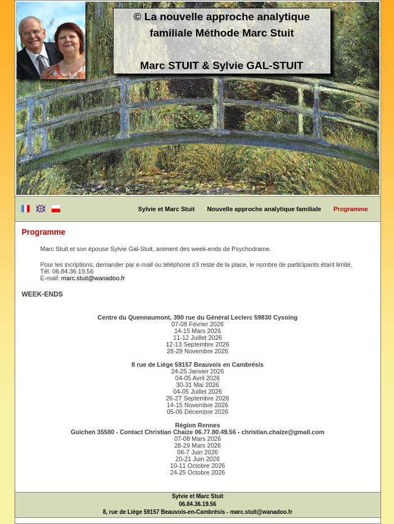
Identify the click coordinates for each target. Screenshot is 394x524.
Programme (350, 209)
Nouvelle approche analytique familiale (264, 209)
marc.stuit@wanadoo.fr (93, 278)
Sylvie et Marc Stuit (166, 209)
